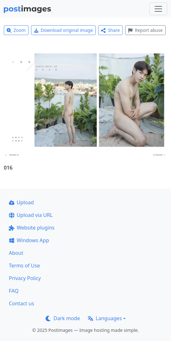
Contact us (21, 303)
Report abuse (145, 30)
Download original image (63, 30)
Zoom (16, 30)
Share (110, 30)
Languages (105, 318)
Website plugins (31, 227)
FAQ (13, 290)
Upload (21, 202)
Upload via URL (31, 215)
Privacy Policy (25, 278)
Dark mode (63, 318)
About (16, 252)
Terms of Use (24, 265)
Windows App (29, 240)
